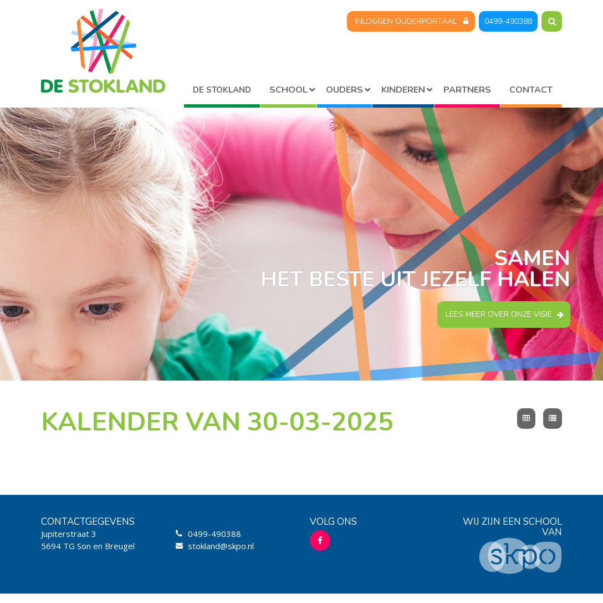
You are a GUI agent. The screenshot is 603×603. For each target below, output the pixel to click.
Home (222, 92)
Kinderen (403, 90)
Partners (467, 90)
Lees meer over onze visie (499, 314)
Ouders (344, 90)
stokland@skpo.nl (221, 545)
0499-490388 (508, 21)
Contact (531, 90)
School (288, 90)
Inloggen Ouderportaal (406, 21)
